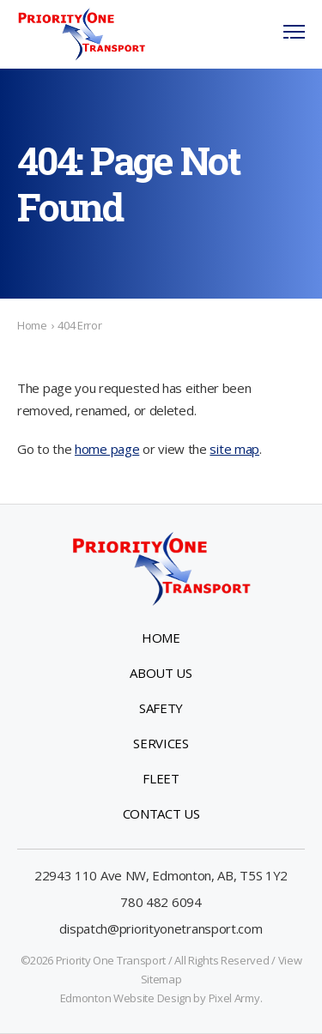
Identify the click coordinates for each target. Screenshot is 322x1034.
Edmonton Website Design (125, 998)
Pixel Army (234, 998)
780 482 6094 (160, 901)
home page (107, 448)
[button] (294, 34)
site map (234, 448)
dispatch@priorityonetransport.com (160, 928)
